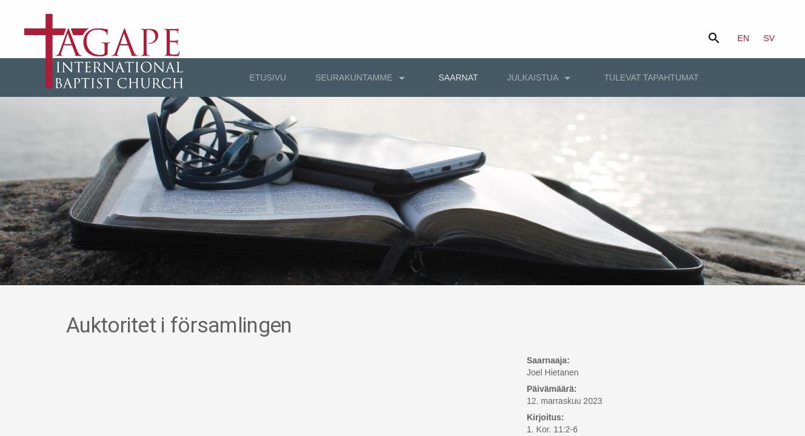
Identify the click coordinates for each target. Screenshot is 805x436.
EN (743, 38)
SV (769, 38)
